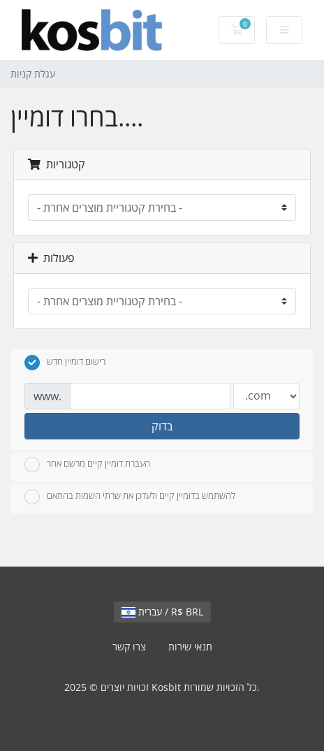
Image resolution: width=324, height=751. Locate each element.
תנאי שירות (190, 646)
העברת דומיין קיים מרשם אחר (87, 464)
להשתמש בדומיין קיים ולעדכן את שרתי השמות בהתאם (129, 496)
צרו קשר (129, 646)
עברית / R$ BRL (162, 611)
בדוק (162, 426)
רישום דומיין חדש (64, 362)
